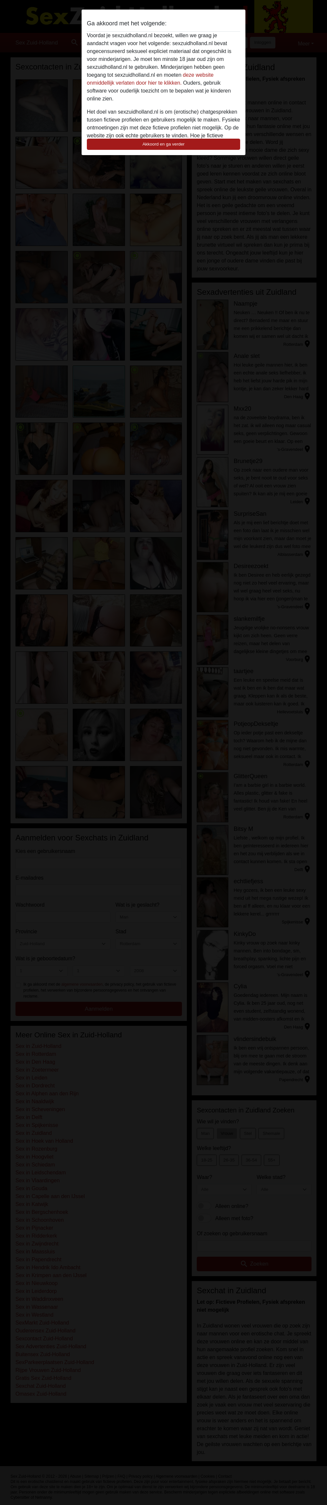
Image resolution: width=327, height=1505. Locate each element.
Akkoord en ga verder (163, 144)
